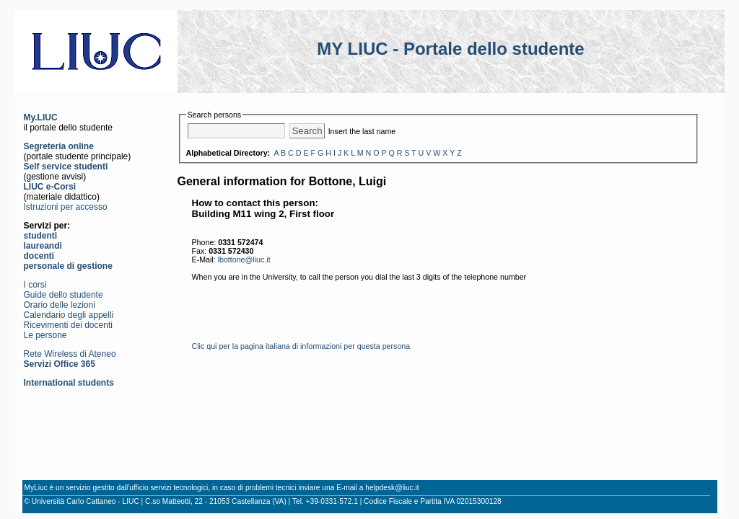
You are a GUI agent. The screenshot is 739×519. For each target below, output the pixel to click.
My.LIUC (41, 117)
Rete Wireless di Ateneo (70, 354)
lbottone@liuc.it (244, 259)
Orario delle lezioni (59, 305)
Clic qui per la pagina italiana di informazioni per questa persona (301, 346)
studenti (41, 236)
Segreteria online (59, 146)
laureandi (43, 246)
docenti (39, 256)
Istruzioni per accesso (66, 207)
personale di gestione (68, 266)
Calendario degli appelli (69, 315)
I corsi (35, 285)
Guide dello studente (63, 295)
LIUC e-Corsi (50, 187)
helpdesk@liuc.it (392, 488)
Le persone (45, 335)
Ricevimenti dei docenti (68, 325)
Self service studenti (66, 166)
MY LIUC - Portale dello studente (450, 48)
